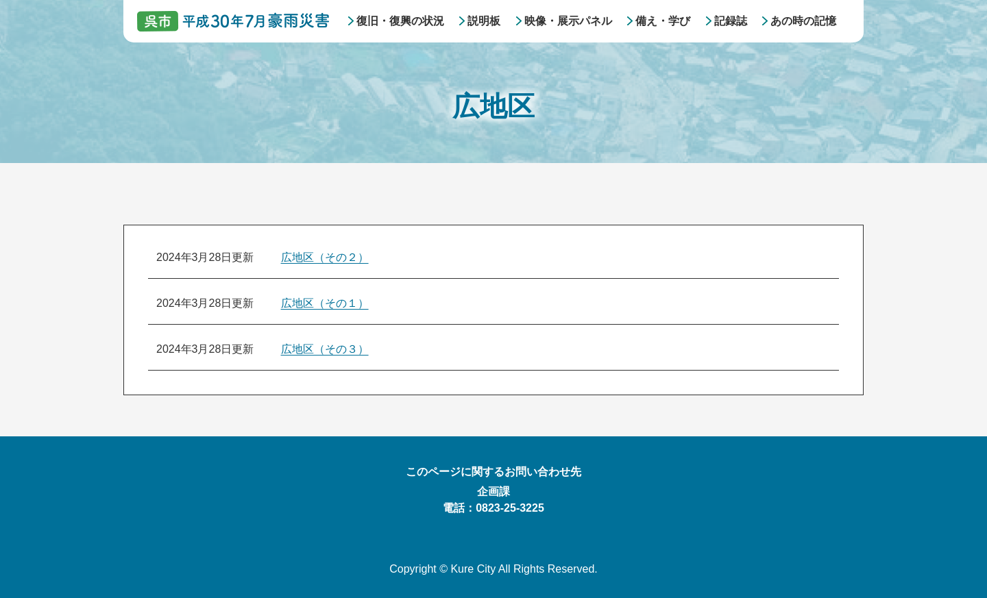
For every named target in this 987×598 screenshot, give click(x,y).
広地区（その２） (325, 257)
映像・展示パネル (568, 21)
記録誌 (730, 21)
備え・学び (662, 21)
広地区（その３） (325, 349)
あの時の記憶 (803, 21)
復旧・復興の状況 (400, 21)
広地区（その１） (325, 303)
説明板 (483, 21)
